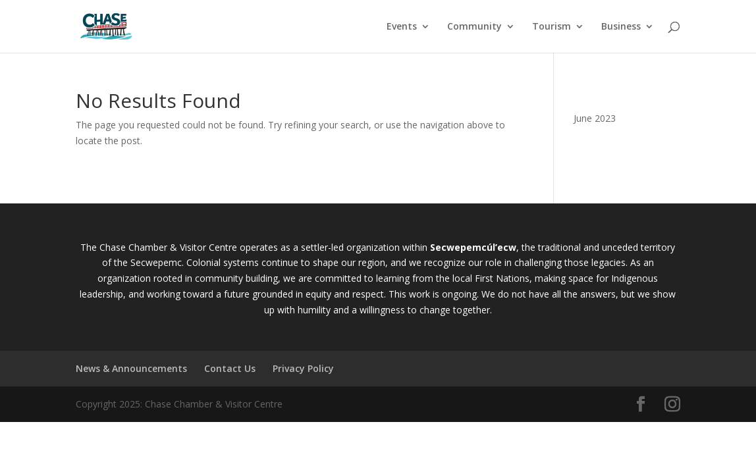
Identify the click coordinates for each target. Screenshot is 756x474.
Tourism (551, 27)
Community (474, 27)
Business (621, 27)
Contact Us (230, 368)
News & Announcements (131, 368)
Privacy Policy (303, 368)
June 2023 (595, 118)
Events (402, 27)
